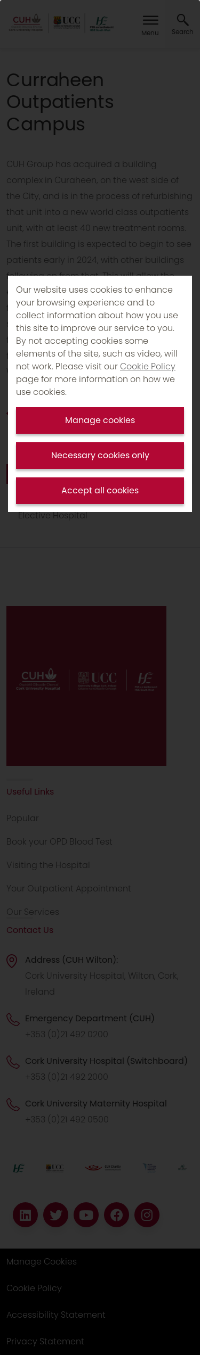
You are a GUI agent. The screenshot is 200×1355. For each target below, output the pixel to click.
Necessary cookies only (100, 455)
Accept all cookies (100, 490)
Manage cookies (100, 420)
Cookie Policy (147, 366)
